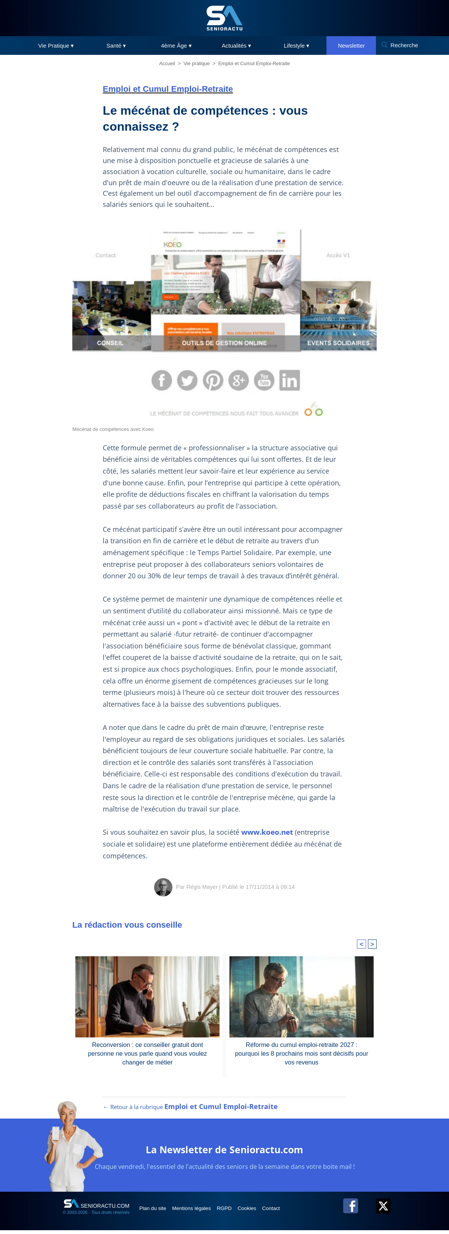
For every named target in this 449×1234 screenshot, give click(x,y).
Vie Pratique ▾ (56, 45)
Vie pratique (196, 63)
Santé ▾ (116, 45)
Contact (289, 1212)
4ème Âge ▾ (176, 45)
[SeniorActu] (224, 18)
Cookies (261, 1212)
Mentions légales (198, 1212)
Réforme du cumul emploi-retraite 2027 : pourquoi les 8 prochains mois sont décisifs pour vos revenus (301, 1053)
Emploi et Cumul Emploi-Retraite (254, 63)
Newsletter (351, 45)
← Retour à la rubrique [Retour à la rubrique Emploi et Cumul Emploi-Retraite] (190, 1110)
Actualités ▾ (236, 45)
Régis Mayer (202, 886)
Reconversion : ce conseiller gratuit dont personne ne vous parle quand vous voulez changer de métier (147, 1053)
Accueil (167, 63)
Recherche (404, 45)
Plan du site (155, 1212)
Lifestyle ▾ (296, 45)
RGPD (235, 1212)
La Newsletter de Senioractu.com (225, 1152)
